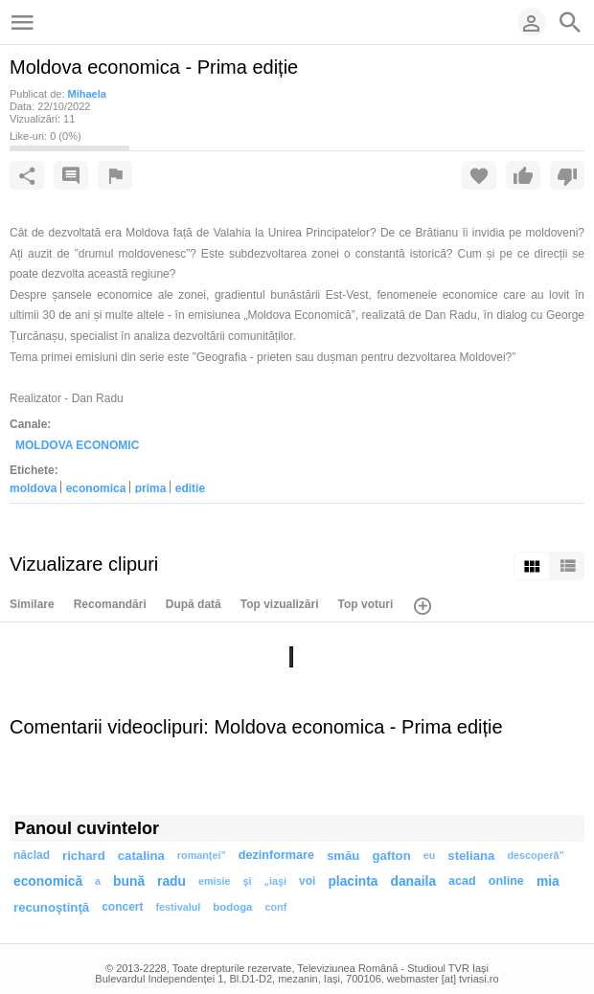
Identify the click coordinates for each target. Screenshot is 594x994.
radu (171, 881)
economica (96, 487)
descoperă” (535, 855)
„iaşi (275, 881)
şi (247, 881)
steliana (470, 855)
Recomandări (110, 604)
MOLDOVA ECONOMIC (77, 445)
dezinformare (276, 855)
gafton (391, 855)
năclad (31, 855)
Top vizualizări (279, 604)
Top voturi (366, 604)
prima (151, 487)
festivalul (178, 907)
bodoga (232, 907)
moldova (33, 487)
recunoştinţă (51, 907)
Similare (32, 604)
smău (343, 855)
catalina (141, 855)
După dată (193, 604)
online (506, 881)
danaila (414, 881)
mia (548, 881)
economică (47, 881)
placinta (352, 881)
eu (429, 855)
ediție (190, 487)
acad (462, 881)
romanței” (201, 855)
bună (129, 881)
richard (83, 855)
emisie (214, 881)
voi (307, 881)
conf (275, 907)
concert (122, 907)
